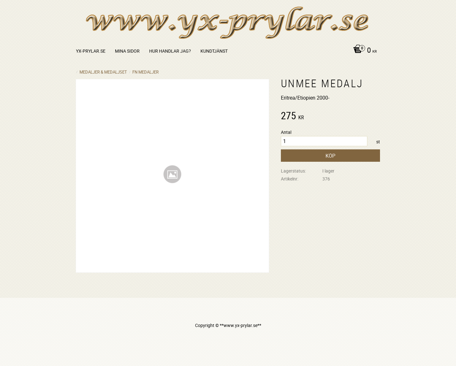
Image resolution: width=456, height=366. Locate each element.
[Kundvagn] (363, 51)
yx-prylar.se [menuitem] (90, 51)
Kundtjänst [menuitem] (214, 51)
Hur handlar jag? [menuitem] (170, 51)
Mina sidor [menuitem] (127, 51)
